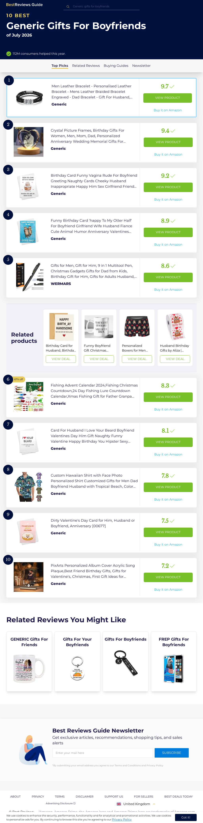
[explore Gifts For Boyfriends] (125, 662)
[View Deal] (60, 337)
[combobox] (101, 6)
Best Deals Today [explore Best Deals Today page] (178, 796)
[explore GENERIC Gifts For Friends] (29, 662)
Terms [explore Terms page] (60, 796)
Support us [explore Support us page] (113, 796)
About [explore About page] (15, 796)
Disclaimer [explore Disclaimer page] (84, 796)
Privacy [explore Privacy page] (38, 796)
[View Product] (101, 97)
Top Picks (60, 66)
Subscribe (171, 753)
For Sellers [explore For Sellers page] (143, 796)
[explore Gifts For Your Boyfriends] (77, 662)
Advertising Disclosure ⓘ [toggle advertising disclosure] (61, 803)
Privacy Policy (122, 819)
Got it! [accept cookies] (185, 817)
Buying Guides (116, 66)
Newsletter (141, 66)
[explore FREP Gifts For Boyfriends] (174, 662)
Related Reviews (86, 66)
